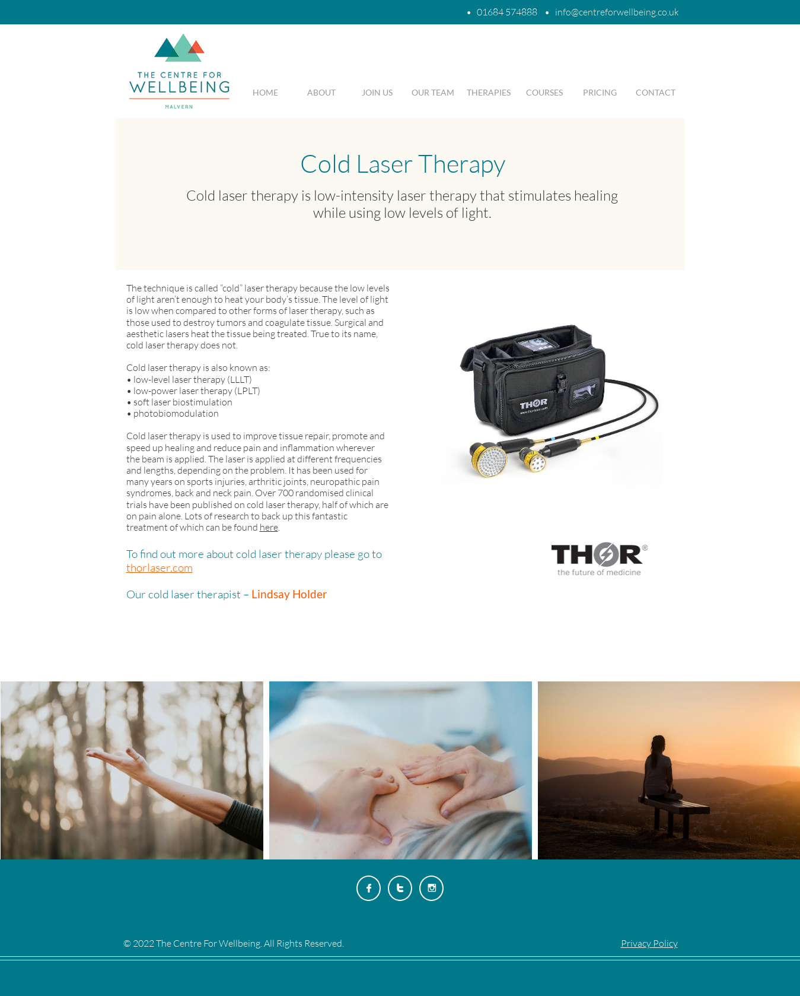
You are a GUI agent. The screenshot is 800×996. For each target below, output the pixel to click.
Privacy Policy (649, 943)
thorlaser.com (159, 567)
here (269, 527)
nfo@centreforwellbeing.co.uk (618, 12)
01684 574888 (507, 12)
